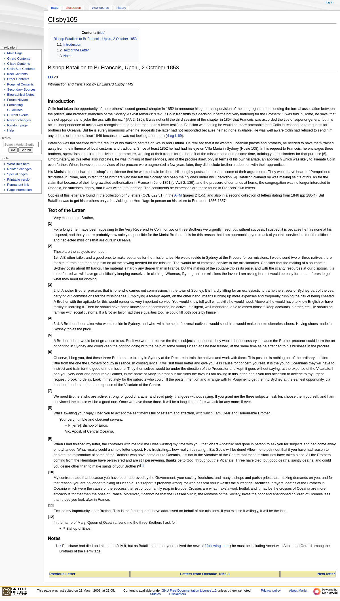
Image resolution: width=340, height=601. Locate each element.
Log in (329, 2)
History (121, 7)
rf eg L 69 (174, 136)
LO (50, 77)
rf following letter (217, 546)
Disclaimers (177, 594)
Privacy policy (271, 590)
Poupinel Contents (20, 84)
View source (100, 7)
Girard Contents (18, 58)
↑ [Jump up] (60, 546)
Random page (17, 125)
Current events (17, 115)
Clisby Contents (18, 63)
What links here (18, 164)
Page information (19, 189)
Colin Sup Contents (21, 68)
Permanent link (18, 184)
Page (54, 7)
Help (10, 130)
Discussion (73, 7)
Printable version (19, 179)
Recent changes (19, 120)
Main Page (15, 53)
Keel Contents (17, 74)
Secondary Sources (21, 89)
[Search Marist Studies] (21, 144)
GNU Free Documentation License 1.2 (189, 590)
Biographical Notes (20, 94)
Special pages (17, 174)
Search (6, 138)
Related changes (19, 169)
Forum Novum (17, 99)
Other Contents (18, 79)
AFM (178, 195)
